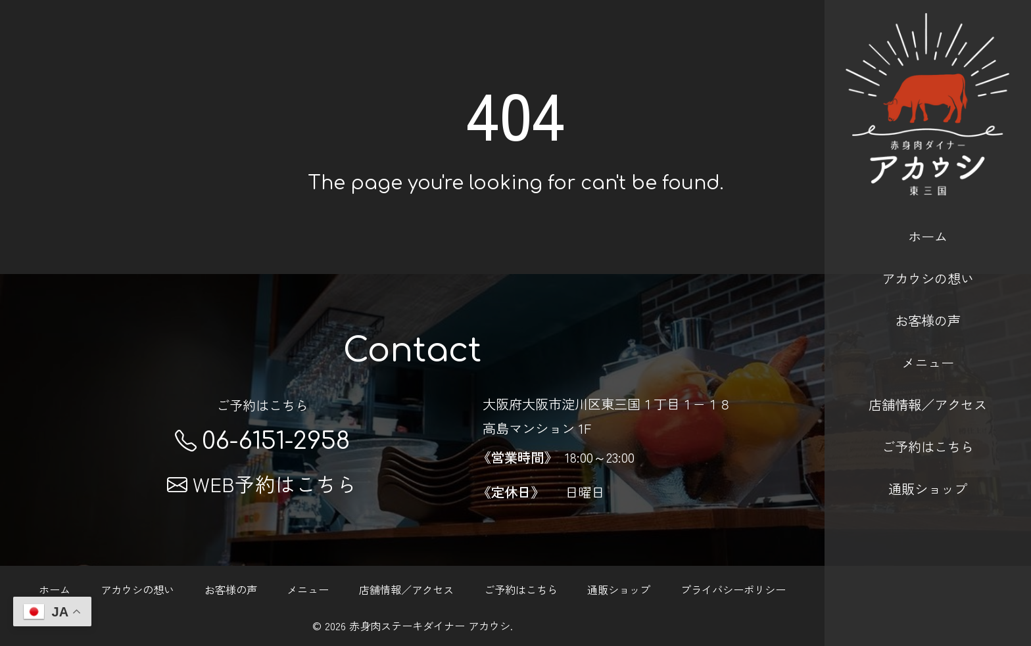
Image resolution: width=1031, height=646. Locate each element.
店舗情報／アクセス (928, 384)
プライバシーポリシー (733, 589)
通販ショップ (927, 468)
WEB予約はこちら (262, 483)
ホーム (927, 215)
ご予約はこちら (928, 426)
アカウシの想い (928, 257)
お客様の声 (928, 299)
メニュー (927, 341)
